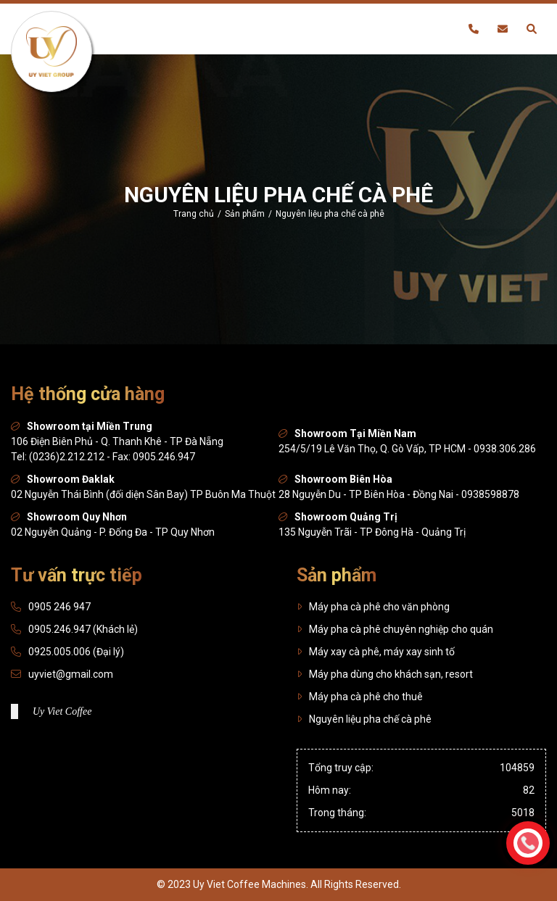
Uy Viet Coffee (62, 711)
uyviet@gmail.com (70, 674)
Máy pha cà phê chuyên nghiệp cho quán (395, 629)
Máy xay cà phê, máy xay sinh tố (376, 651)
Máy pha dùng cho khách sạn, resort (385, 674)
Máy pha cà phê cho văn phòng (373, 607)
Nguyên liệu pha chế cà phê (364, 719)
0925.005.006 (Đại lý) (76, 651)
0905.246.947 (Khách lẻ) (83, 629)
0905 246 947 (59, 607)
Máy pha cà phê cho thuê (360, 696)
